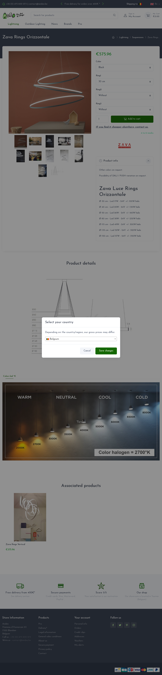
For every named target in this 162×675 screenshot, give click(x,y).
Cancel (87, 351)
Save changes (106, 351)
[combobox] (81, 339)
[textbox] (81, 339)
